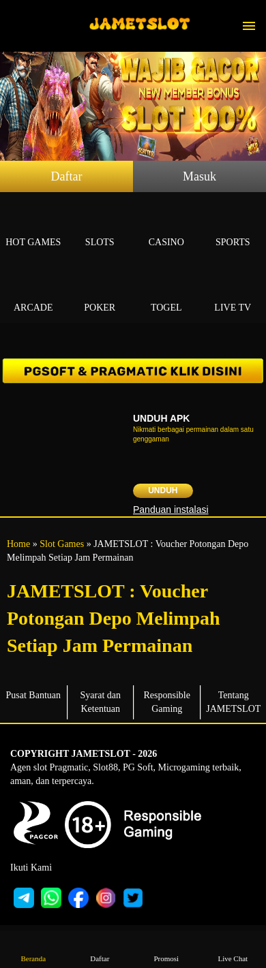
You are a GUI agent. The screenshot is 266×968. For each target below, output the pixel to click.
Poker (100, 292)
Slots (100, 226)
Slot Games (62, 544)
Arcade (33, 292)
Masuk (199, 176)
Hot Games (33, 226)
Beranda (33, 948)
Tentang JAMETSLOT (233, 702)
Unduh (162, 490)
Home (18, 544)
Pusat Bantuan (33, 695)
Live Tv (233, 292)
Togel (166, 292)
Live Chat (232, 948)
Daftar (67, 176)
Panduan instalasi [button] (171, 509)
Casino (166, 226)
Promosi (166, 948)
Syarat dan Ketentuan (100, 702)
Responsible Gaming (167, 702)
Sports (233, 226)
